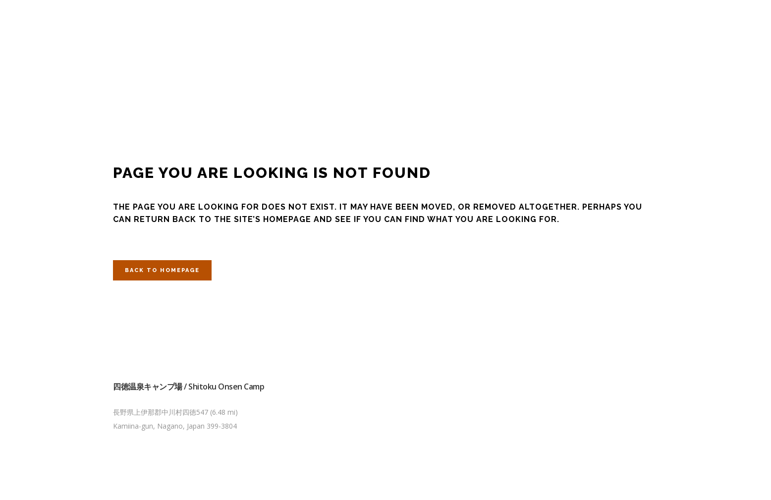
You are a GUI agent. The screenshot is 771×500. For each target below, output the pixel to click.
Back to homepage (162, 270)
